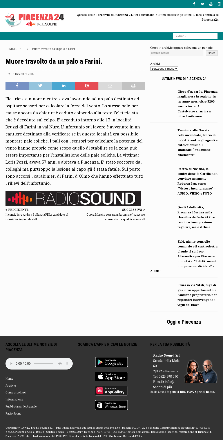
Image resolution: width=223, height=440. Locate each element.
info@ (169, 381)
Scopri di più (162, 386)
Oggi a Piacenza (184, 322)
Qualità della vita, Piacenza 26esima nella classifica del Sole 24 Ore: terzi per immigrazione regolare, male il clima (197, 217)
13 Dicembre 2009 (22, 74)
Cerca (212, 52)
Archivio (10, 385)
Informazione (14, 399)
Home (9, 378)
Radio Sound (13, 413)
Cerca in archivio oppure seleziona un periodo (181, 47)
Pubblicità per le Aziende (21, 406)
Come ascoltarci (15, 392)
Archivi (155, 63)
